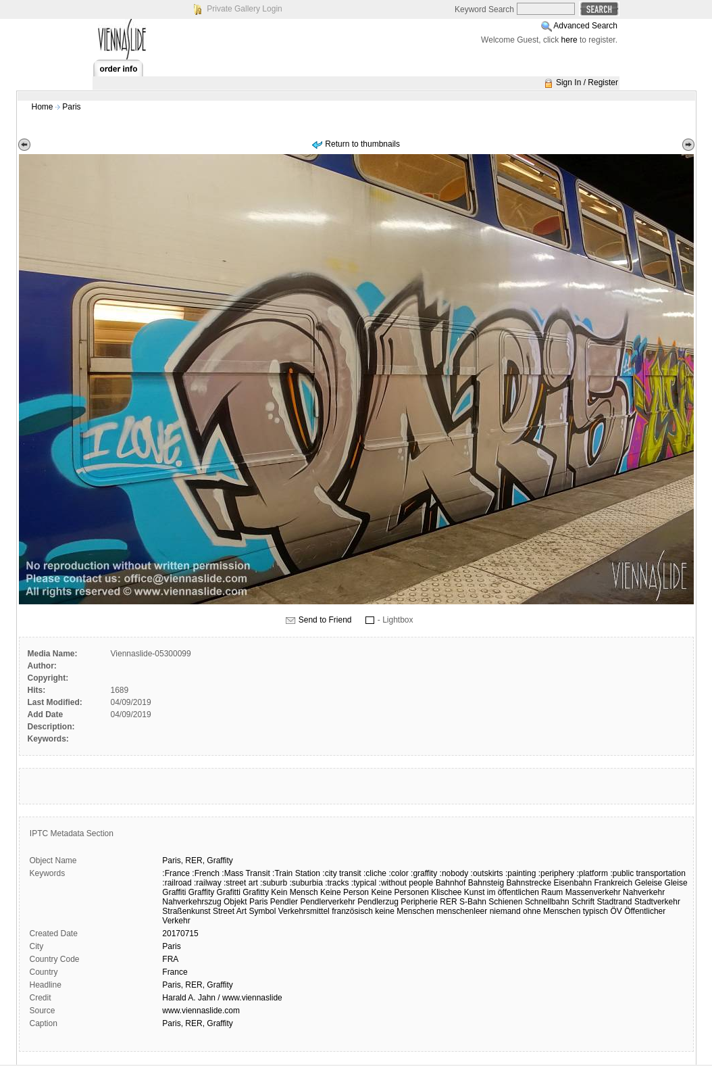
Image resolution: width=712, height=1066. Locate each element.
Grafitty (256, 892)
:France (176, 873)
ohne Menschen (551, 911)
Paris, (172, 860)
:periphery (556, 873)
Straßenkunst (186, 911)
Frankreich (613, 883)
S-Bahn (472, 901)
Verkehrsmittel (304, 911)
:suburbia (305, 883)
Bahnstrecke (528, 883)
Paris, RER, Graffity (197, 985)
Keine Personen (399, 892)
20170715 (180, 933)
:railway (208, 883)
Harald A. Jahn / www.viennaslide (222, 997)
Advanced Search (585, 25)
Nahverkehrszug (191, 901)
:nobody (454, 873)
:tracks (337, 883)
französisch (352, 911)
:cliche (374, 873)
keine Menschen (404, 911)
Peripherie (419, 901)
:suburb (273, 883)
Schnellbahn (547, 901)
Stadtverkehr (657, 901)
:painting (520, 873)
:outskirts (487, 873)
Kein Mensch (294, 892)
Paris (71, 107)
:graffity (424, 873)
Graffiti (174, 892)
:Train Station (296, 873)
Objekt (235, 901)
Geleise (649, 883)
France (174, 972)
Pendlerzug (378, 901)
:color (398, 873)
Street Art (230, 911)
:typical (363, 883)
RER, (195, 860)
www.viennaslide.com (201, 1010)
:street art (241, 883)
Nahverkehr (644, 892)
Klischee (446, 892)
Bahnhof (451, 883)
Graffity (219, 860)
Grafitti (228, 892)
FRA (170, 959)
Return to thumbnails (362, 144)
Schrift (582, 901)
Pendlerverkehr (327, 901)
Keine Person (344, 892)
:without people (406, 883)
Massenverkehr (593, 892)
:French (206, 873)
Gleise (676, 883)
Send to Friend (325, 620)
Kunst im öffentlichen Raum (513, 892)
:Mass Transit (246, 873)
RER (448, 901)
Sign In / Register (587, 82)
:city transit (341, 873)
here (569, 40)
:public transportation (647, 873)
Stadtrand (614, 901)
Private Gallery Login (244, 9)
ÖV (615, 911)
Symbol (262, 911)
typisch (595, 911)
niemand (505, 911)
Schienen (505, 901)
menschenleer (461, 911)
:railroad (176, 883)
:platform (592, 873)
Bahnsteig (486, 883)
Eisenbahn (572, 883)
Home (42, 107)
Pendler (284, 901)
